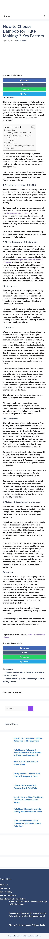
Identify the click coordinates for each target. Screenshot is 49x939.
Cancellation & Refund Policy (12, 899)
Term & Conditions (8, 895)
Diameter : (12, 140)
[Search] (30, 708)
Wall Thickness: (11, 143)
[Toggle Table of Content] (32, 127)
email (24, 85)
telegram (24, 94)
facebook (24, 80)
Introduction (10, 130)
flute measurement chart (17, 213)
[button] (44, 16)
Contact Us (5, 888)
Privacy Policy (6, 892)
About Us (4, 885)
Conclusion (9, 148)
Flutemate (39, 6)
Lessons (9, 669)
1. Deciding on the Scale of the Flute (18, 133)
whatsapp (24, 89)
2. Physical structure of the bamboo (18, 135)
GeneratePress (35, 936)
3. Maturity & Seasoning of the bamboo (19, 146)
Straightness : (13, 138)
